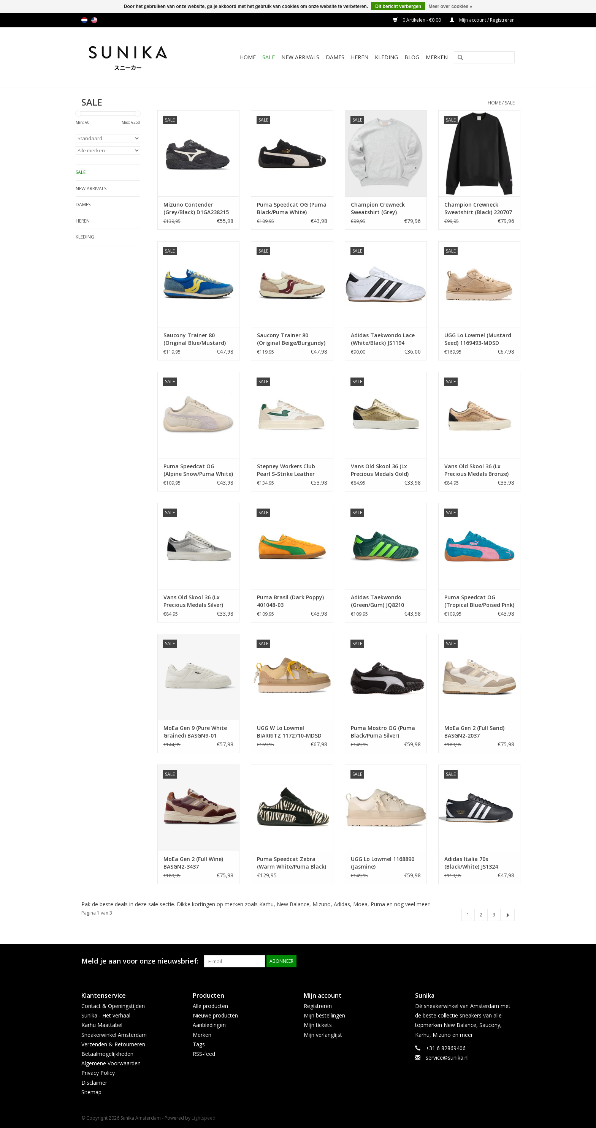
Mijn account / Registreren (482, 20)
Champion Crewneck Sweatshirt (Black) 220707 (478, 208)
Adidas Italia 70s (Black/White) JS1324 (471, 862)
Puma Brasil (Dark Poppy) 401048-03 (290, 601)
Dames (335, 57)
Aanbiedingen (209, 1024)
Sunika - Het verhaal (105, 1015)
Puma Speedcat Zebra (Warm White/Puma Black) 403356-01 (291, 862)
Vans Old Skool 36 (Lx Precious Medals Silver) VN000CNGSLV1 (193, 601)
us (94, 20)
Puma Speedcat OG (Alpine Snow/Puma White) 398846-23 (198, 470)
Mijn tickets (318, 1024)
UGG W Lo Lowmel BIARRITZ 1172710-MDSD (289, 731)
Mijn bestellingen (324, 1015)
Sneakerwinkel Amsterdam (114, 1034)
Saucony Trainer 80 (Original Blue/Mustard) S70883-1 (194, 339)
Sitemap (91, 1092)
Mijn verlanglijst (323, 1034)
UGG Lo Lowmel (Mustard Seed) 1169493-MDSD (477, 339)
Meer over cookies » (450, 6)
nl (84, 20)
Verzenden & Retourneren (113, 1044)
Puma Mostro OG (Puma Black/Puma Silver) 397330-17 (383, 731)
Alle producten (210, 1006)
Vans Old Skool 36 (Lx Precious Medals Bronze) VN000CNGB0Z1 (476, 470)
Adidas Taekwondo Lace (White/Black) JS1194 (383, 339)
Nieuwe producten (215, 1015)
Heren (359, 57)
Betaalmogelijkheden (107, 1053)
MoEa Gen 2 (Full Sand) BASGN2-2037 (474, 731)
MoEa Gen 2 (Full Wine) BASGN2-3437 (193, 862)
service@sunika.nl (447, 1057)
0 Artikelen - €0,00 (417, 20)
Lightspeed (204, 1118)
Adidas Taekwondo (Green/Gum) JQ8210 (377, 601)
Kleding (386, 57)
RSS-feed (204, 1053)
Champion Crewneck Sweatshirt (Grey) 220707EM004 (378, 208)
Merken (437, 57)
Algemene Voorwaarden (111, 1063)
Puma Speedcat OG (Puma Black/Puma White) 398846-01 (292, 208)
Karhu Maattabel (101, 1024)
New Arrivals (300, 57)
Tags (199, 1044)
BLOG (411, 57)
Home (248, 57)
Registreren (318, 1006)
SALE (268, 57)
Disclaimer (94, 1082)
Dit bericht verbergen (398, 6)
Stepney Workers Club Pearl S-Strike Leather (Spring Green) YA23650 (287, 470)
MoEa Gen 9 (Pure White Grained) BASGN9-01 (195, 731)
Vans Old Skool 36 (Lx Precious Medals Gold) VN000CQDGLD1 (380, 470)
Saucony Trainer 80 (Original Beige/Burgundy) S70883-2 (291, 339)
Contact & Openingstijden (113, 1006)
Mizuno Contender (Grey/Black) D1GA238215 (196, 208)
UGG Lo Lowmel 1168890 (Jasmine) (382, 862)
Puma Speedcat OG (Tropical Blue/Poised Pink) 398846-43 (479, 601)
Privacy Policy (98, 1072)
